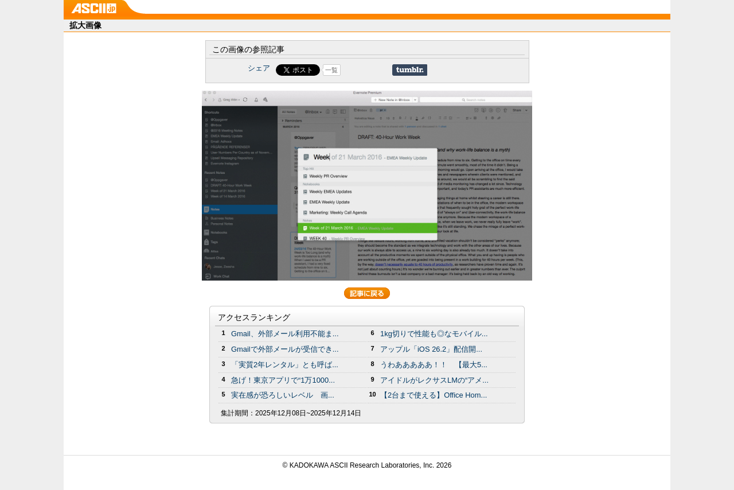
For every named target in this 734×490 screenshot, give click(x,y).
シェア (259, 68)
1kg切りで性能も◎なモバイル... (434, 333)
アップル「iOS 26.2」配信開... (431, 349)
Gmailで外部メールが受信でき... (285, 349)
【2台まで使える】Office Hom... (433, 395)
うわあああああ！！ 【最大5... (433, 364)
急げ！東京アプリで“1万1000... (283, 380)
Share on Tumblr (409, 70)
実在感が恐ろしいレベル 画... (282, 395)
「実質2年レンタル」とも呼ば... (284, 364)
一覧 (331, 70)
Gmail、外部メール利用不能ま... (285, 333)
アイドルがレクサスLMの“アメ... (434, 380)
